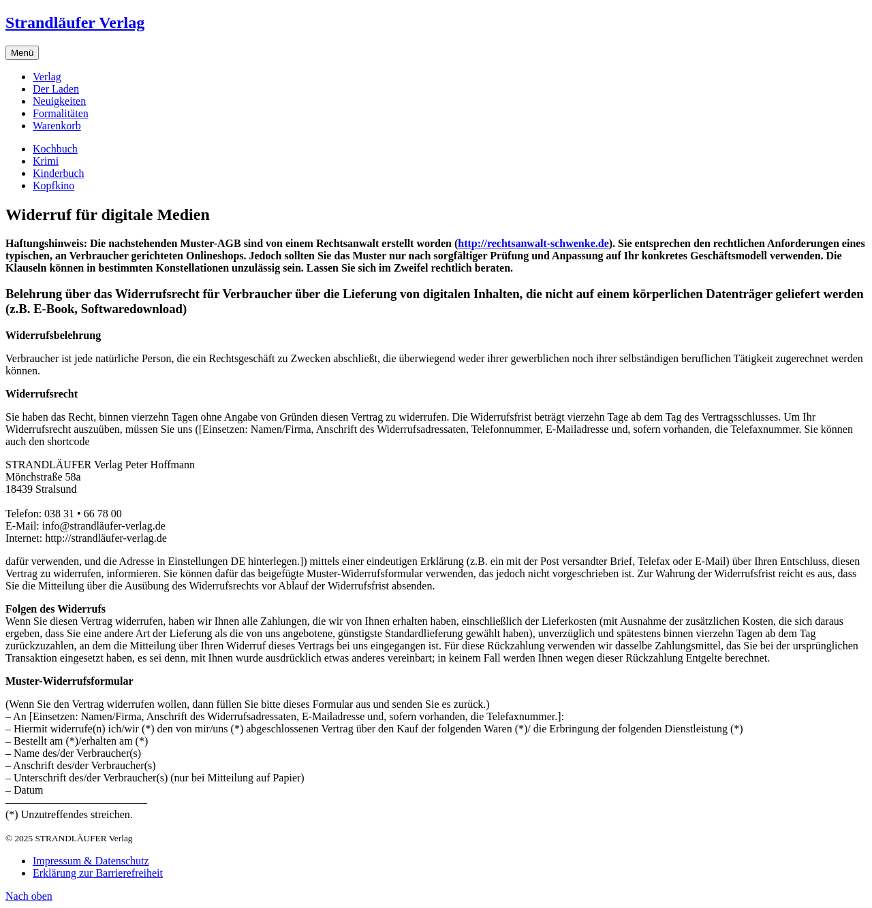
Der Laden (56, 89)
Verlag (47, 76)
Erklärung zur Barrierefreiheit (98, 873)
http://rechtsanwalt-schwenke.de (533, 243)
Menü (22, 53)
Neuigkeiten (59, 101)
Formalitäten (61, 113)
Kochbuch (55, 149)
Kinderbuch (58, 173)
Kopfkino (53, 185)
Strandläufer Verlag (74, 22)
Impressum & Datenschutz (91, 860)
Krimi (46, 161)
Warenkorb (57, 125)
